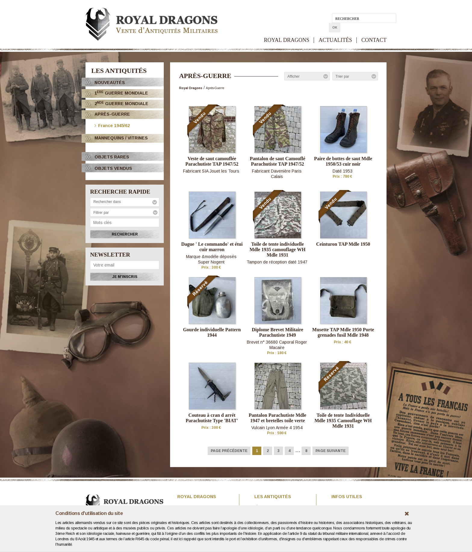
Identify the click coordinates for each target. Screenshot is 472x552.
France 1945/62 (112, 125)
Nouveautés (110, 82)
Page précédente (229, 451)
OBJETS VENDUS (113, 168)
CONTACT (374, 31)
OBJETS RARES (112, 156)
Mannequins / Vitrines (121, 138)
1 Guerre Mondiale (121, 92)
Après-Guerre (112, 114)
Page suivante (330, 451)
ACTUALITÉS (335, 31)
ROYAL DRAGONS (286, 31)
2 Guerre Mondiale (121, 103)
